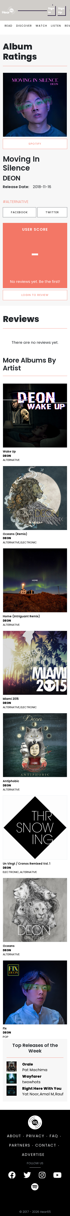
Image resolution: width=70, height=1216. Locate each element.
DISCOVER (24, 26)
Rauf (59, 1094)
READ (9, 26)
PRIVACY (35, 1136)
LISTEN (56, 26)
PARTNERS (19, 1145)
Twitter (52, 212)
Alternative (11, 460)
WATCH (41, 26)
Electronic (29, 542)
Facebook (19, 212)
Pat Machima (34, 1069)
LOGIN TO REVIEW (35, 295)
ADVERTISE (33, 1154)
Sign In (51, 10)
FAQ (53, 1136)
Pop (5, 1037)
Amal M (47, 1094)
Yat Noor (30, 1094)
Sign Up (61, 10)
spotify (35, 144)
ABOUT (14, 1136)
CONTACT (45, 1145)
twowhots (31, 1082)
